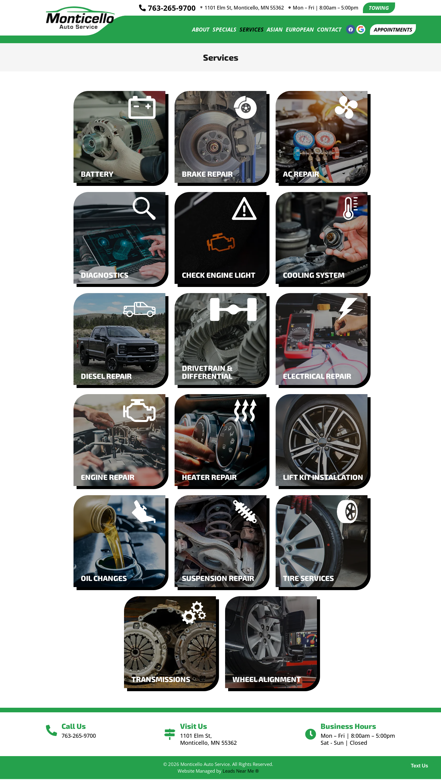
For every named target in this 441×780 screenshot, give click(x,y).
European (296, 30)
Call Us (76, 726)
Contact (325, 30)
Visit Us (194, 726)
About (196, 30)
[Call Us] (53, 731)
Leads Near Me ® (241, 771)
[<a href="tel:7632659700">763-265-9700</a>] (139, 8)
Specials (220, 30)
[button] (391, 30)
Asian (271, 30)
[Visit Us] (170, 735)
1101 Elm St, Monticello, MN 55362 (243, 8)
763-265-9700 (168, 8)
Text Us (419, 765)
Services (248, 30)
